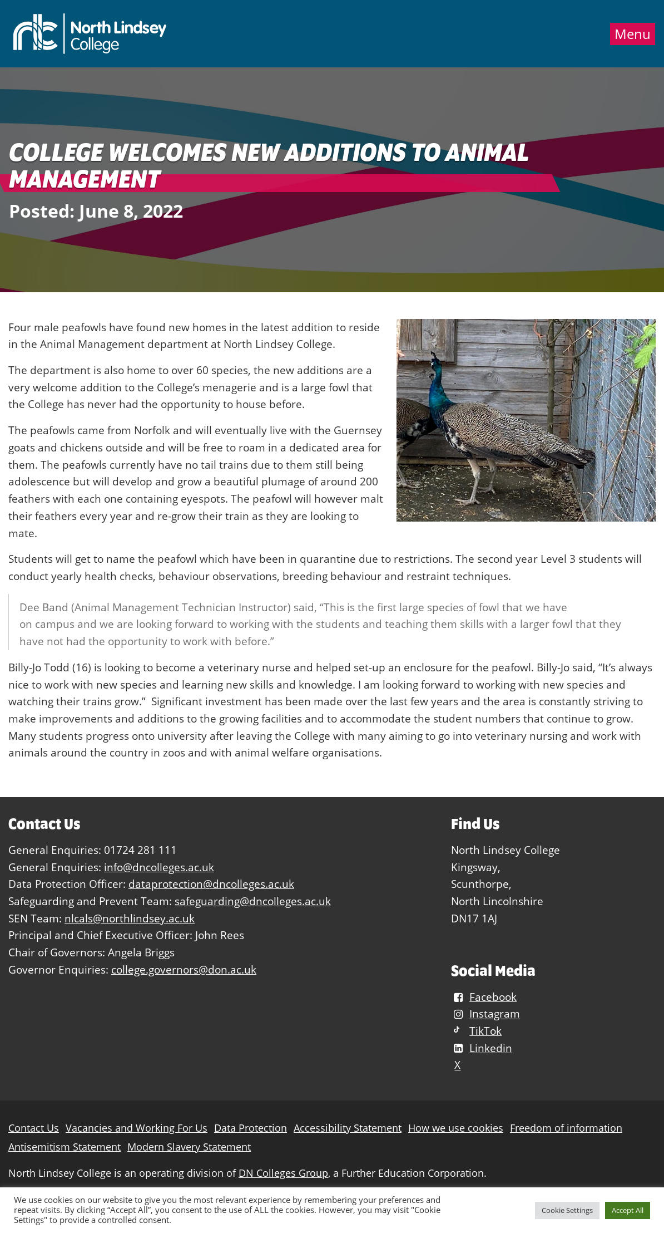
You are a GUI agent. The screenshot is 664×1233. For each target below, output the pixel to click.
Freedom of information (566, 1128)
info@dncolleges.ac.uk (159, 867)
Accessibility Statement (348, 1128)
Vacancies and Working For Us (136, 1128)
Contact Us (33, 1128)
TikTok (476, 1031)
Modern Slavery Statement (189, 1147)
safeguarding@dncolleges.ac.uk (253, 901)
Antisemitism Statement (64, 1147)
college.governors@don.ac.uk (183, 969)
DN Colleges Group (283, 1173)
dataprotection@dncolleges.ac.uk (211, 884)
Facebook (484, 997)
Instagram (485, 1014)
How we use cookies (455, 1128)
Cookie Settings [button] (567, 1210)
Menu (633, 34)
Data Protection (250, 1128)
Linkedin (481, 1048)
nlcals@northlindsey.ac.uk (130, 918)
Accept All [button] (627, 1210)
